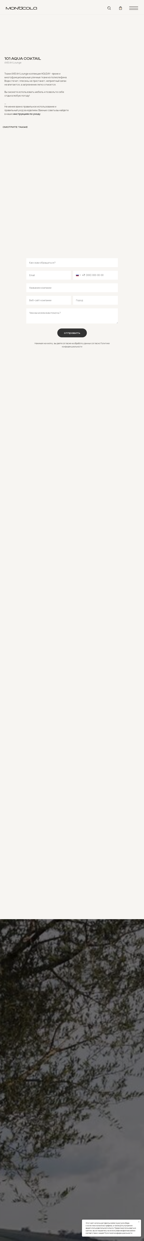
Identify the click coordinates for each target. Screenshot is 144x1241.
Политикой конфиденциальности (118, 1233)
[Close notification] (138, 1221)
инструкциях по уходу (26, 114)
